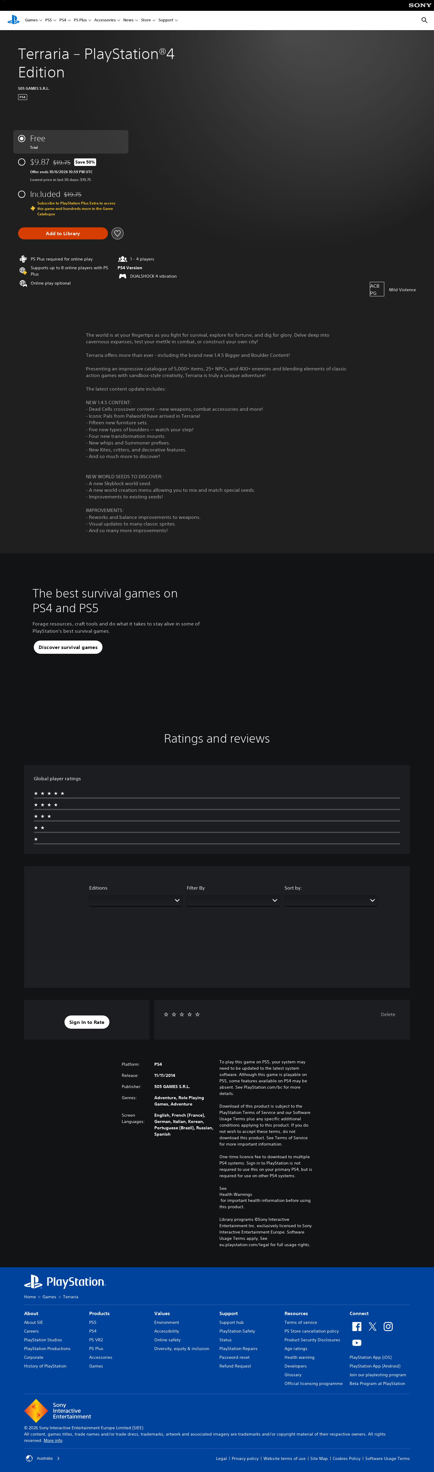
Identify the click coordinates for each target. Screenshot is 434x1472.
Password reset (234, 1357)
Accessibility (166, 1331)
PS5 (48, 20)
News (128, 20)
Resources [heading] (296, 1313)
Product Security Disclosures (312, 1340)
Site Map (319, 1458)
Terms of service (301, 1322)
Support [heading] (228, 1313)
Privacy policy (245, 1458)
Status (225, 1340)
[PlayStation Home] (13, 20)
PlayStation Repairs (238, 1348)
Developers (296, 1366)
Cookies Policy (346, 1458)
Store (146, 20)
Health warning (300, 1357)
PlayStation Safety (237, 1331)
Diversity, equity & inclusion (181, 1348)
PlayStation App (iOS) (371, 1357)
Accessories (105, 20)
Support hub (231, 1322)
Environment (166, 1322)
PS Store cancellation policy (312, 1331)
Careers (31, 1331)
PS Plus (80, 20)
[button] (68, 647)
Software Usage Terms (387, 1458)
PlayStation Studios (43, 1340)
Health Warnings (235, 1194)
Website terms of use (284, 1458)
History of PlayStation (45, 1366)
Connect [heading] (359, 1313)
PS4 (62, 20)
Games (31, 20)
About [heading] (31, 1313)
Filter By (196, 888)
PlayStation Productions (47, 1348)
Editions (98, 888)
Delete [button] (388, 1014)
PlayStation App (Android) (375, 1366)
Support (166, 20)
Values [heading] (162, 1313)
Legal (221, 1458)
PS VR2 (96, 1340)
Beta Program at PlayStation (377, 1383)
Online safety (167, 1340)
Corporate (33, 1357)
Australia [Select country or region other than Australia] (43, 1458)
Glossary (293, 1374)
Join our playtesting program (378, 1374)
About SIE (33, 1322)
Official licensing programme (314, 1383)
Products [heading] (99, 1313)
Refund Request (235, 1366)
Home (30, 1296)
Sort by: (293, 888)
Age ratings (296, 1348)
